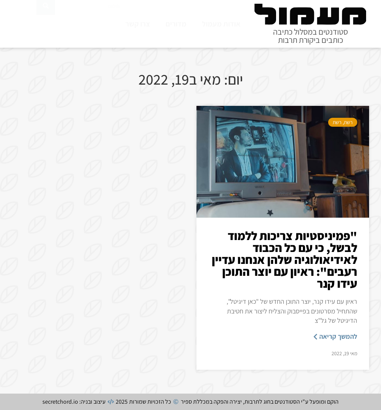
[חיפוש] (45, 22)
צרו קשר (137, 24)
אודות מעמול (221, 24)
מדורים (176, 24)
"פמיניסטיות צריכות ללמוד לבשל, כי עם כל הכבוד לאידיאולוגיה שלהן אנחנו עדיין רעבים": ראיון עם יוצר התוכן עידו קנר (284, 259)
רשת (348, 122)
